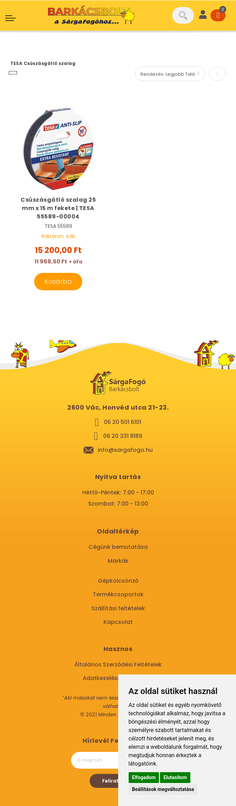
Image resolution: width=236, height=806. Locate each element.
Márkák (118, 561)
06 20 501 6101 (122, 422)
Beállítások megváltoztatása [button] (163, 789)
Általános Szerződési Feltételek (118, 665)
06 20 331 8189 (122, 436)
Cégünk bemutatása (118, 547)
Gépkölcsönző (118, 581)
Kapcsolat (118, 622)
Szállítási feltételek (118, 608)
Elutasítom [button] (175, 777)
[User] (203, 15)
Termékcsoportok (118, 594)
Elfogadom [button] (144, 777)
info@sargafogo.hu (125, 450)
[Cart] (218, 15)
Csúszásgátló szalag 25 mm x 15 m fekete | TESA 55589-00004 (58, 208)
